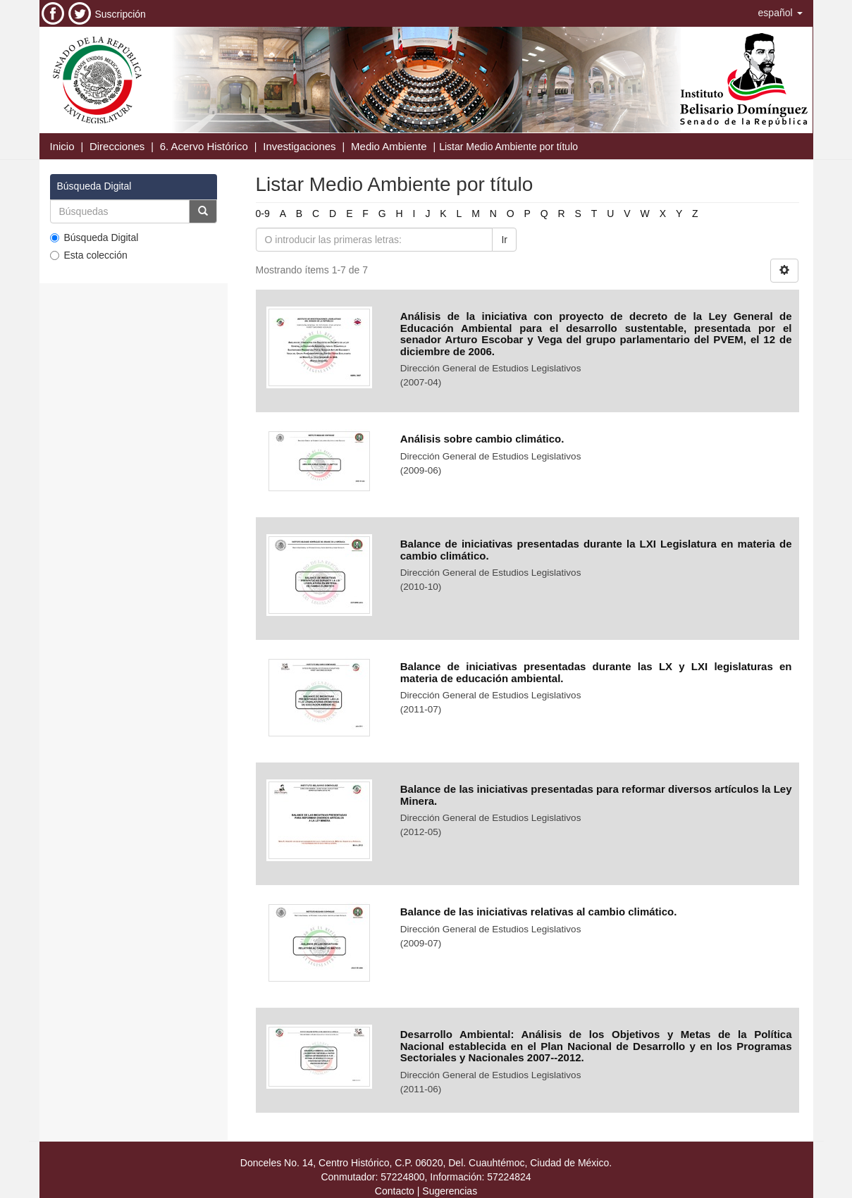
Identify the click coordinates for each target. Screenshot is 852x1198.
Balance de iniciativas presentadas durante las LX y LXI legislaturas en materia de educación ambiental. (596, 672)
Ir (504, 239)
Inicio (62, 146)
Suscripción (120, 14)
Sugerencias (449, 1191)
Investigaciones (299, 146)
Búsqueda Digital (94, 237)
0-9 (263, 213)
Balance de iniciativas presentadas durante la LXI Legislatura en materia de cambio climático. (596, 550)
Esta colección (89, 255)
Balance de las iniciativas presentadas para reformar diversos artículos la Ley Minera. (596, 795)
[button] (780, 12)
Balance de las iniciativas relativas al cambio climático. (538, 912)
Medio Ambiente (389, 146)
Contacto (394, 1191)
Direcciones (116, 146)
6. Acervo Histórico (204, 146)
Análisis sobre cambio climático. (482, 439)
